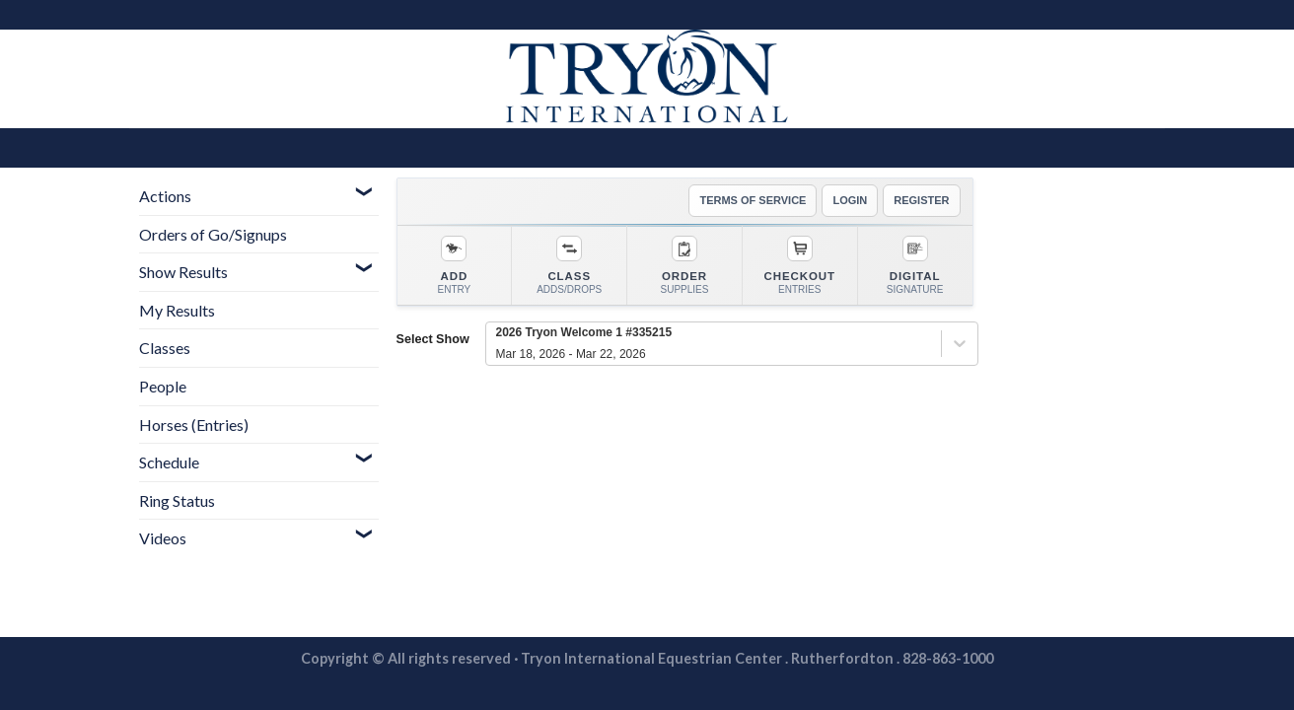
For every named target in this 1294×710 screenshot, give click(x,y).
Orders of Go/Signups (213, 234)
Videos (162, 538)
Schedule (169, 462)
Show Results (183, 271)
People (162, 386)
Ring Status (177, 500)
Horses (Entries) (194, 424)
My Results (177, 310)
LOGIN (849, 200)
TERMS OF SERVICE (752, 200)
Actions (165, 195)
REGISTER (921, 200)
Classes (164, 347)
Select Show (432, 339)
